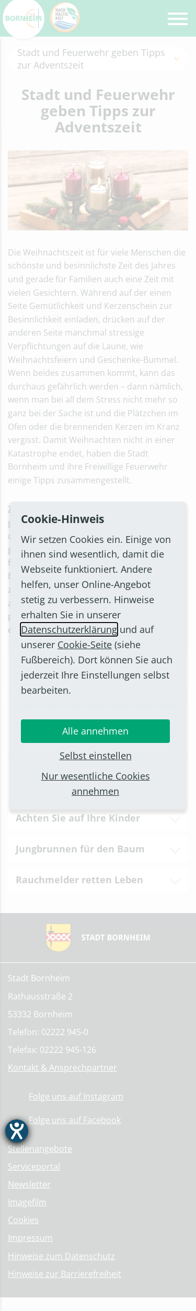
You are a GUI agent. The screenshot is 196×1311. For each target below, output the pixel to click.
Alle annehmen (95, 731)
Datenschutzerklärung (69, 629)
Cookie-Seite (84, 644)
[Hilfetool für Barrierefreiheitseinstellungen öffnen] (16, 1130)
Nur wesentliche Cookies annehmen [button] (95, 783)
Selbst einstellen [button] (96, 755)
